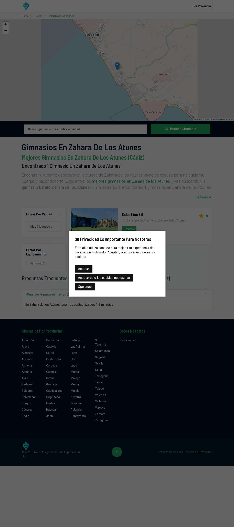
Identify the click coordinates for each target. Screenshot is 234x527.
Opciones (85, 287)
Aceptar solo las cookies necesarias (104, 278)
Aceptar (83, 269)
